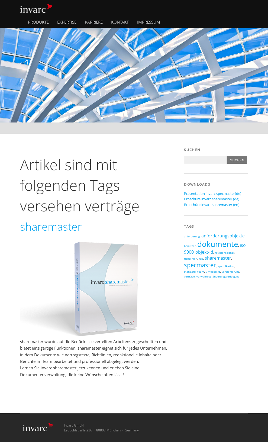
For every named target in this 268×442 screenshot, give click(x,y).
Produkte (38, 22)
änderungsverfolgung (225, 276)
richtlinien (190, 258)
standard (190, 271)
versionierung (230, 271)
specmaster (200, 265)
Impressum (148, 22)
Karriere (94, 22)
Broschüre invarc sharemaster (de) (211, 198)
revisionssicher (224, 252)
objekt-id (204, 252)
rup (201, 258)
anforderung (192, 236)
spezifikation (226, 266)
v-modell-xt (213, 271)
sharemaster (218, 258)
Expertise (66, 22)
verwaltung (203, 276)
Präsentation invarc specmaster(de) (212, 193)
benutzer (190, 246)
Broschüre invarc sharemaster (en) (211, 204)
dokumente (217, 244)
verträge (189, 276)
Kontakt (120, 22)
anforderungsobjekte (223, 236)
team (200, 271)
